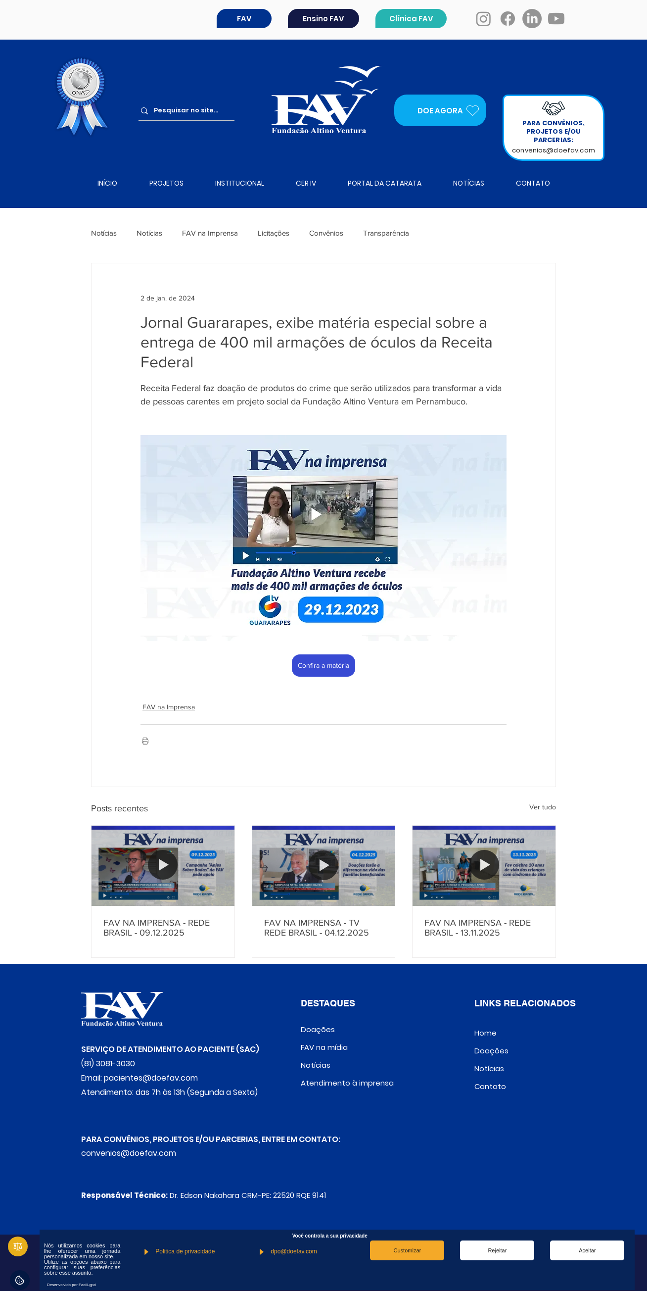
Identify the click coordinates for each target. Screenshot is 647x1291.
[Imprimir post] (145, 740)
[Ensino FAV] (323, 18)
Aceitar (587, 1250)
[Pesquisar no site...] (190, 110)
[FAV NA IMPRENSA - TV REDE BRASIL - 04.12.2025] (323, 866)
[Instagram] (483, 18)
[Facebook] (507, 18)
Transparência (386, 233)
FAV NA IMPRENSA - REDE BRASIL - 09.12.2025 (156, 928)
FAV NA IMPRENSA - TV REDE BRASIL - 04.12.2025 (316, 928)
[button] (244, 18)
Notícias (104, 233)
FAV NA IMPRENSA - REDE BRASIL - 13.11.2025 (477, 928)
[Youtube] (556, 18)
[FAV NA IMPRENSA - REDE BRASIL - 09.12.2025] (163, 866)
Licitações (273, 233)
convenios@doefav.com (553, 150)
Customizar (407, 1250)
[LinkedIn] (532, 18)
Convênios (326, 233)
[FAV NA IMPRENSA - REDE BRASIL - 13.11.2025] (484, 866)
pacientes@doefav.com (151, 1078)
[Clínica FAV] (411, 18)
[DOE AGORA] (440, 110)
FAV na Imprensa (210, 233)
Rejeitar (497, 1250)
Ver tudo (542, 807)
